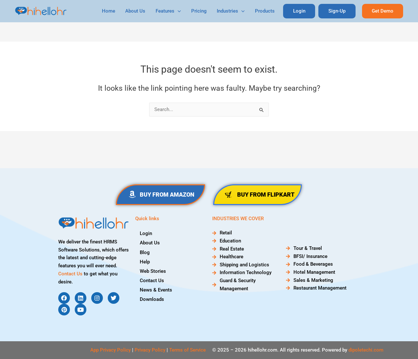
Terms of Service (187, 350)
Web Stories (153, 271)
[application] (180, 11)
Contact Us (70, 274)
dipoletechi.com (365, 350)
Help (145, 261)
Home (112, 11)
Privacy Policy (150, 350)
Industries (233, 11)
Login (146, 233)
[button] (382, 11)
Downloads (152, 299)
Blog (145, 252)
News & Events (156, 289)
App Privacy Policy (110, 350)
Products (266, 11)
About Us (139, 11)
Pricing (201, 11)
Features (171, 11)
